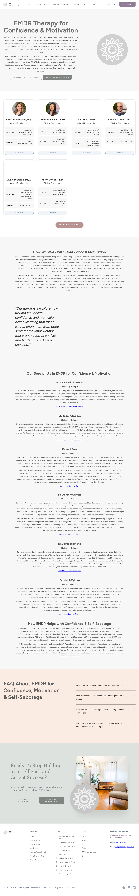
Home (28, 4)
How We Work (41, 4)
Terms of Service (70, 888)
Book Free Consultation (57, 77)
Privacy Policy (58, 888)
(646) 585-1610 (121, 842)
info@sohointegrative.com (124, 847)
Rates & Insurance (60, 4)
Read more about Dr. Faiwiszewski (69, 406)
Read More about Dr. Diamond (69, 571)
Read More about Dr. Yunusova (69, 440)
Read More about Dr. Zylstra (69, 614)
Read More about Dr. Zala (69, 486)
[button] (80, 4)
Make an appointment (69, 225)
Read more (19, 153)
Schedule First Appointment (26, 77)
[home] (11, 4)
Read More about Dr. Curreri (69, 534)
